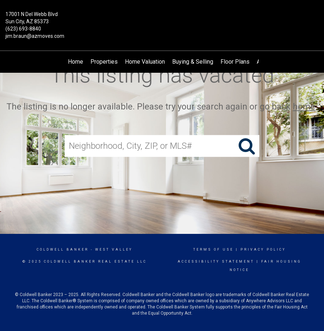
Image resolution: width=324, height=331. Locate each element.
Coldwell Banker (63, 249)
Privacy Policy (263, 249)
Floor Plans (235, 61)
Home (75, 61)
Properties (104, 61)
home (304, 106)
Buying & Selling (192, 61)
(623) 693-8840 (23, 29)
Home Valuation (145, 61)
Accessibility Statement (216, 261)
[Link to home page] (161, 20)
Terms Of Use (213, 249)
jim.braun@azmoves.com (34, 36)
